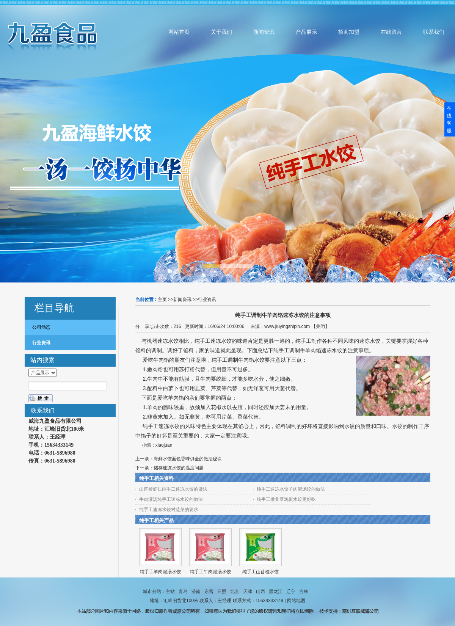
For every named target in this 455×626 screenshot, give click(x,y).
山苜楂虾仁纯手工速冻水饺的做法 (173, 489)
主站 (170, 591)
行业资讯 (207, 299)
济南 (196, 591)
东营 (208, 591)
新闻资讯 (182, 299)
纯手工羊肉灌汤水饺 (160, 571)
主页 (162, 299)
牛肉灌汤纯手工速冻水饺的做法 (171, 499)
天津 (247, 591)
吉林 (303, 591)
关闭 (320, 326)
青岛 (183, 591)
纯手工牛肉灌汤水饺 (210, 571)
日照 (221, 591)
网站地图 (296, 600)
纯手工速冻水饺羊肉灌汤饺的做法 (291, 489)
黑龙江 (275, 591)
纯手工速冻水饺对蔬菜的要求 (168, 509)
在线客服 (449, 119)
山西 (260, 591)
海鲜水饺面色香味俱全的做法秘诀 (188, 458)
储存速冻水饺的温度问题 (179, 468)
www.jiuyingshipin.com (287, 326)
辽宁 (290, 591)
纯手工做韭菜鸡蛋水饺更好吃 (286, 499)
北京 (234, 591)
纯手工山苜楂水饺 (260, 571)
